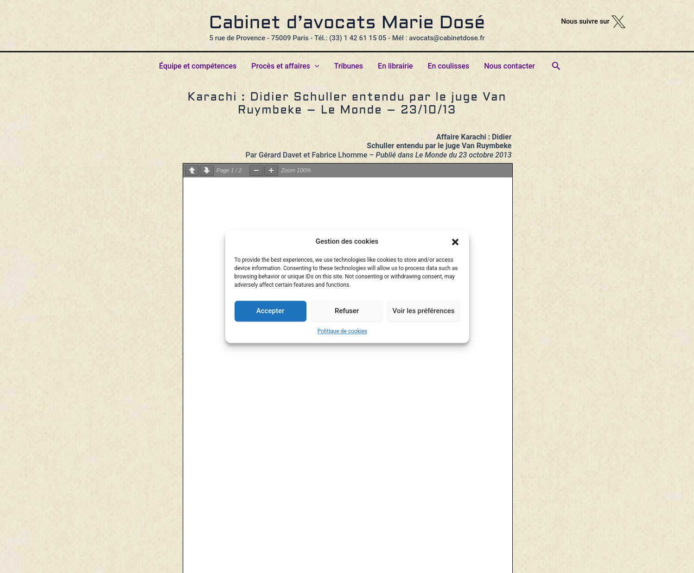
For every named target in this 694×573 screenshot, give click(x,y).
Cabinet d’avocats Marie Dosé (347, 23)
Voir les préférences (424, 311)
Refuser (347, 311)
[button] (455, 241)
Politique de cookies (342, 331)
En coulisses (449, 66)
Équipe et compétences (197, 66)
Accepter (270, 311)
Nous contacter (509, 66)
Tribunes (348, 66)
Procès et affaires (285, 66)
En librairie (395, 66)
